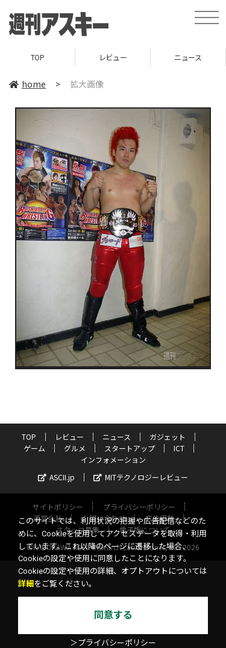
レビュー (113, 57)
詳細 (26, 583)
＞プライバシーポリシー (113, 642)
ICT (179, 448)
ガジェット (167, 436)
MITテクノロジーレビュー (140, 477)
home (27, 84)
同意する (113, 615)
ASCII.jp (56, 477)
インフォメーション (113, 459)
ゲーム (34, 448)
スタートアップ (129, 448)
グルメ (75, 448)
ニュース (187, 57)
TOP (38, 57)
